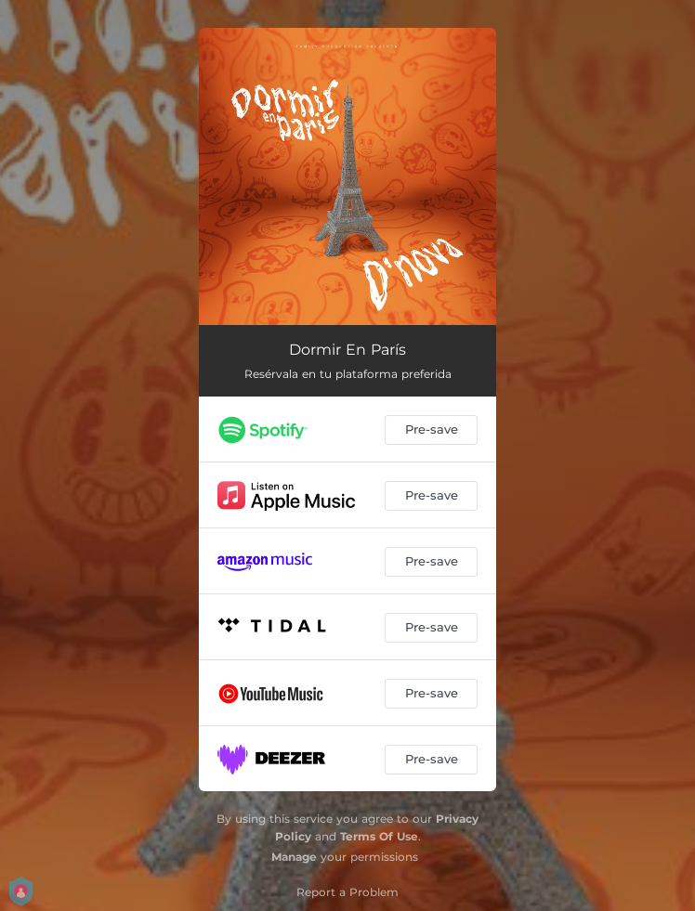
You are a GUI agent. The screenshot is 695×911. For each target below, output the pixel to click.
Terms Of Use (379, 836)
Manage (294, 857)
